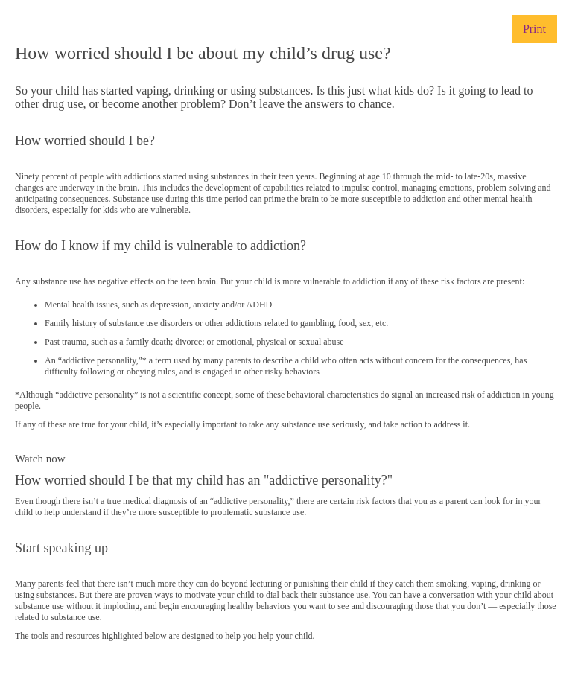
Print (534, 28)
